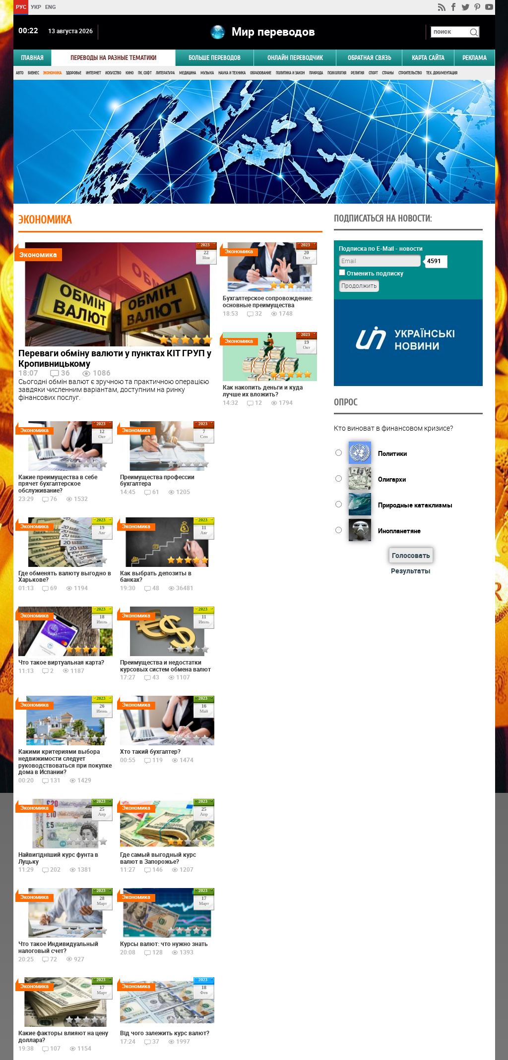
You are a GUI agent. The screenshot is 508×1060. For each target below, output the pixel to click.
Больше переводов (215, 57)
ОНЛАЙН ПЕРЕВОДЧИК (294, 57)
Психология (336, 73)
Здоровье (73, 73)
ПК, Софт (144, 73)
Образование (260, 73)
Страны (388, 73)
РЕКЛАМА (474, 57)
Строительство (410, 73)
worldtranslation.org (397, 1008)
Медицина (187, 73)
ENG (50, 6)
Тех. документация (441, 73)
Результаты (411, 570)
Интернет (93, 73)
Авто (19, 73)
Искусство (113, 73)
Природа (316, 73)
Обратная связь (369, 57)
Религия (357, 73)
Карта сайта (428, 57)
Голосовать (410, 555)
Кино (129, 73)
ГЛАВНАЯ (32, 57)
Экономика (52, 73)
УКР (35, 6)
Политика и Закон (290, 73)
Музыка (207, 73)
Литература (165, 73)
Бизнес (33, 73)
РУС (20, 6)
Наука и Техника (232, 73)
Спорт (373, 73)
